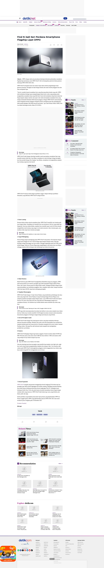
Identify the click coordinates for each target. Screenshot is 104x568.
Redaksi (67, 542)
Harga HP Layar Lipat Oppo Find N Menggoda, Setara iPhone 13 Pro (34, 153)
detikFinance (38, 545)
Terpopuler (31, 25)
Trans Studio (56, 552)
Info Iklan (67, 550)
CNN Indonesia (80, 542)
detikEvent (56, 547)
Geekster (57, 25)
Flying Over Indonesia (58, 557)
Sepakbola (38, 552)
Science (54, 22)
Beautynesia (80, 549)
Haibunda (79, 545)
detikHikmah (46, 554)
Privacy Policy (68, 552)
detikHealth (46, 545)
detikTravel (46, 542)
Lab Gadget (51, 25)
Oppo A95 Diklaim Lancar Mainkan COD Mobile (29, 341)
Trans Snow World (57, 550)
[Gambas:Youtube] (21, 403)
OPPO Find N (20, 384)
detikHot (37, 549)
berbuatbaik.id (56, 542)
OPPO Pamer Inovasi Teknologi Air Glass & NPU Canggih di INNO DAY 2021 (35, 308)
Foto (77, 22)
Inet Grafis (74, 25)
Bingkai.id (55, 554)
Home (20, 22)
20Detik (45, 550)
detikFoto (45, 552)
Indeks (85, 22)
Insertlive (79, 547)
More (61, 463)
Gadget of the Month (41, 25)
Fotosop (68, 25)
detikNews (38, 542)
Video (80, 22)
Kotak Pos (67, 547)
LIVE (3, 547)
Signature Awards (57, 549)
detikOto (37, 554)
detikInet (37, 547)
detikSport (38, 550)
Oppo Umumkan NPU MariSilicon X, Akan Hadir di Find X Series (32, 234)
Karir (66, 545)
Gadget (30, 22)
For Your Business (57, 559)
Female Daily (80, 550)
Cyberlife (25, 22)
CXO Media (80, 552)
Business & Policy (47, 22)
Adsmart (55, 545)
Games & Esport (38, 22)
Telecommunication (62, 22)
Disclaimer (68, 554)
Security (63, 25)
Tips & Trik (71, 22)
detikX (45, 549)
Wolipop (45, 547)
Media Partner (68, 549)
